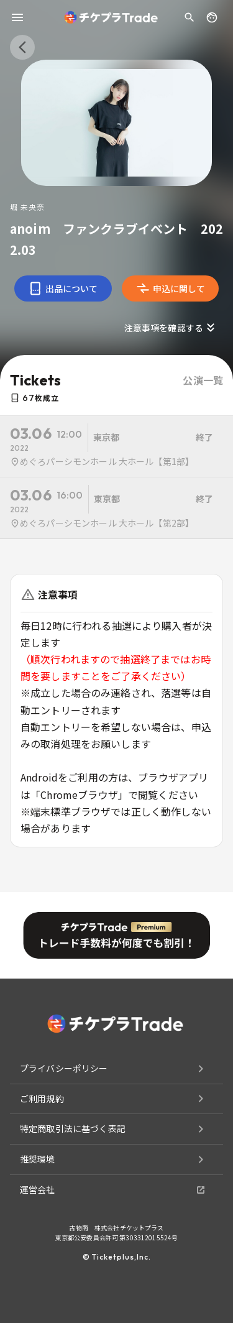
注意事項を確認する (171, 327)
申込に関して (170, 288)
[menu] (17, 17)
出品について (63, 288)
